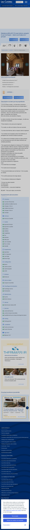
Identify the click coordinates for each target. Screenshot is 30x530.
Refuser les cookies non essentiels (15, 520)
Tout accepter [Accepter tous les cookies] (15, 516)
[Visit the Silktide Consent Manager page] (25, 525)
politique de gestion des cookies (13, 510)
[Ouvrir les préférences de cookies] (7, 525)
